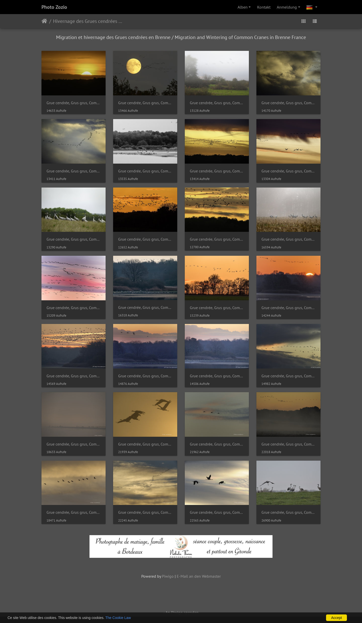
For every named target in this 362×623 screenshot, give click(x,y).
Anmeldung (287, 7)
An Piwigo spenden (182, 612)
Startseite (44, 21)
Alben (243, 7)
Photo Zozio (54, 7)
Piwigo (168, 576)
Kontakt (263, 7)
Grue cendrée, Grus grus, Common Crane (74, 102)
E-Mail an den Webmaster (199, 576)
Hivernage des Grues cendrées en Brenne (88, 21)
